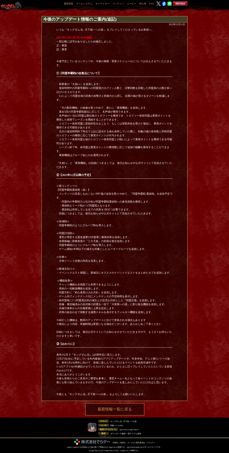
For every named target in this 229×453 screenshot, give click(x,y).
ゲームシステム (84, 3)
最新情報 (68, 3)
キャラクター (102, 3)
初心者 (142, 3)
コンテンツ (118, 3)
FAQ (151, 3)
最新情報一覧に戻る (115, 409)
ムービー (131, 3)
